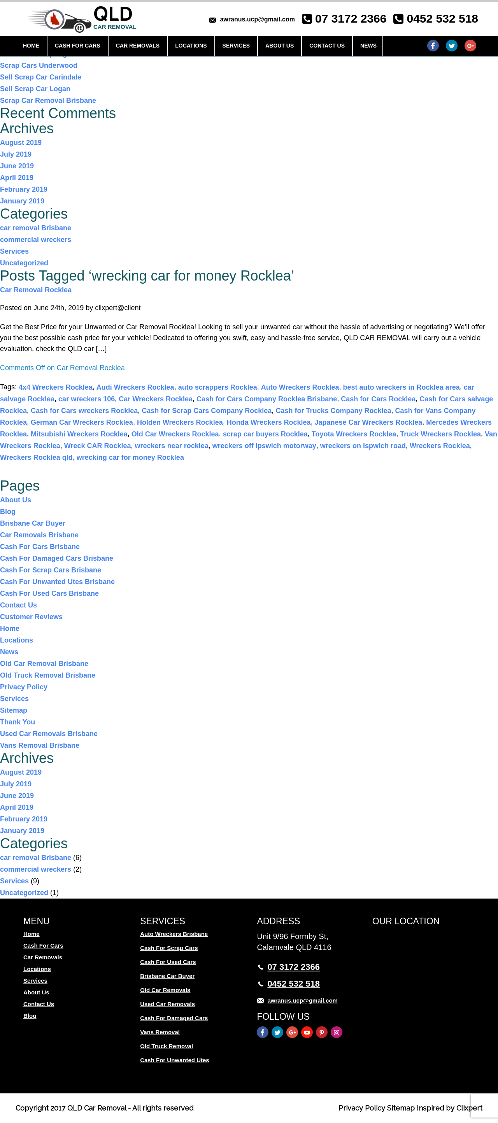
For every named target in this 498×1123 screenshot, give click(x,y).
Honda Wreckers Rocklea (269, 422)
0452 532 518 (442, 18)
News (368, 45)
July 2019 (16, 154)
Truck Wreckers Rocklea (440, 434)
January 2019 (22, 201)
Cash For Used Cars (168, 962)
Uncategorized (24, 263)
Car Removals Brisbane (39, 535)
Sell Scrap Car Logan (35, 89)
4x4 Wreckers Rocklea (56, 387)
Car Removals (138, 45)
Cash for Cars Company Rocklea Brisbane (266, 399)
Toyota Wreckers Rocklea (354, 434)
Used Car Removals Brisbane (49, 734)
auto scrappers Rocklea (217, 387)
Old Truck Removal (166, 1046)
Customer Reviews (31, 617)
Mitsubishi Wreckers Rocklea (79, 434)
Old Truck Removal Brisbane (47, 675)
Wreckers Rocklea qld (36, 457)
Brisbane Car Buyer (32, 523)
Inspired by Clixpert (449, 1108)
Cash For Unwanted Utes (174, 1060)
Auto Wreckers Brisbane (174, 934)
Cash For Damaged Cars (174, 1018)
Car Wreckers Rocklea (156, 399)
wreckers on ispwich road (363, 446)
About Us (279, 45)
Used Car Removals (167, 1004)
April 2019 (16, 178)
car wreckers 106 (86, 399)
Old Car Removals (165, 990)
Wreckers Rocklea (440, 446)
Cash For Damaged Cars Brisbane (56, 558)
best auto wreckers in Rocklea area (401, 387)
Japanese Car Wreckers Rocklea (368, 422)
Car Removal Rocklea (36, 290)
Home (31, 45)
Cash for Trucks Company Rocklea (333, 411)
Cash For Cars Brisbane (40, 547)
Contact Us (327, 45)
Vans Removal (160, 1032)
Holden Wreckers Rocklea (180, 422)
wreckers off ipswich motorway (264, 446)
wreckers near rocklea (172, 446)
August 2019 (21, 143)
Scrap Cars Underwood (38, 65)
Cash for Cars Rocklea (378, 399)
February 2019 (23, 189)
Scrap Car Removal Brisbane (48, 100)
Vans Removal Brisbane (39, 745)
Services (236, 45)
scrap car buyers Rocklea (265, 434)
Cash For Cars (77, 45)
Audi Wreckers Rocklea (135, 387)
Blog (8, 512)
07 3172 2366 (351, 18)
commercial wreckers (35, 240)
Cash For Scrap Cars (169, 948)
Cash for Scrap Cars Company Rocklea (207, 411)
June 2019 (17, 166)
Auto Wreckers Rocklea (300, 387)
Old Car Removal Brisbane (44, 663)
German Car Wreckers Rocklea (82, 422)
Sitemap (13, 710)
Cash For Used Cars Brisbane (49, 593)
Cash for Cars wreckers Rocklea (84, 411)
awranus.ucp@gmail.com (257, 19)
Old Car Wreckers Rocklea (175, 434)
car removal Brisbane (35, 228)
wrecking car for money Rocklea (130, 457)
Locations (191, 45)
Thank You (17, 722)
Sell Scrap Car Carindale (40, 77)
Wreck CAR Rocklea (97, 446)
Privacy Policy (23, 687)
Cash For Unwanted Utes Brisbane (57, 582)
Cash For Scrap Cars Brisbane (50, 570)
